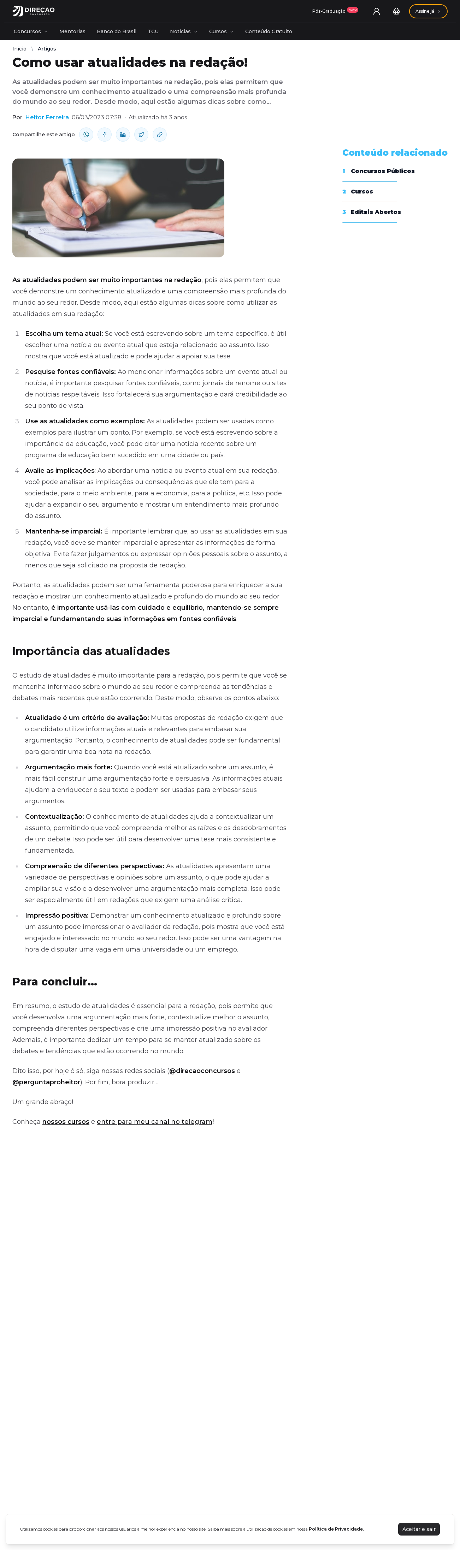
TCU (153, 31)
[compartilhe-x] (141, 134)
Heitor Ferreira (47, 117)
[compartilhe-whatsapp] (86, 134)
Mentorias (72, 31)
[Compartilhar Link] (160, 134)
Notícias (184, 31)
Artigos (47, 49)
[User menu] (377, 11)
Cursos (221, 31)
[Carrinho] (396, 11)
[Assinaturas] (335, 11)
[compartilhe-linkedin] (123, 134)
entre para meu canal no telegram (154, 1122)
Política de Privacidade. (336, 1529)
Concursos (31, 31)
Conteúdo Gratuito (268, 31)
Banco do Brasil (116, 31)
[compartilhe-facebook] (105, 134)
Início (19, 49)
